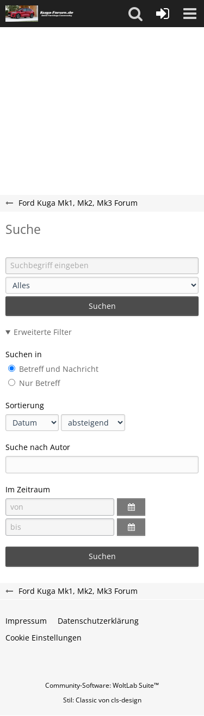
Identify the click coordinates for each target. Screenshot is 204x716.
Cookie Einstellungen (43, 637)
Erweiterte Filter (43, 332)
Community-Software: (102, 685)
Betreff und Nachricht (53, 369)
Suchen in (23, 354)
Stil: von (102, 700)
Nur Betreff (34, 383)
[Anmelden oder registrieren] (163, 13)
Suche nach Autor (37, 447)
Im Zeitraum (27, 489)
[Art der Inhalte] (102, 285)
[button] (135, 13)
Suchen (102, 306)
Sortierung (24, 405)
